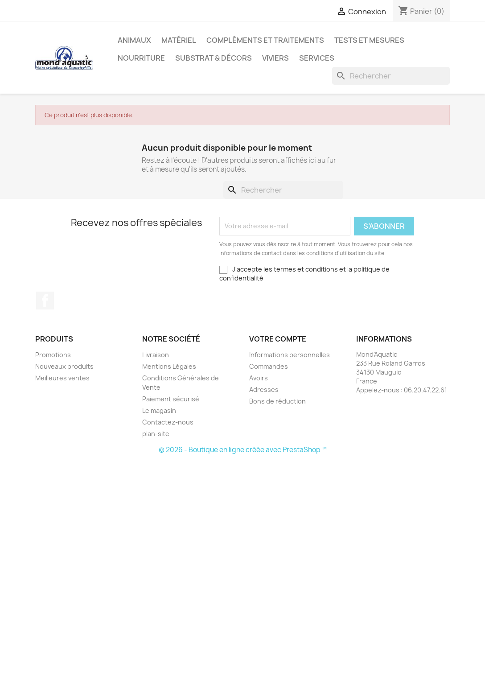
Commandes (268, 366)
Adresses (264, 389)
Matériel (178, 40)
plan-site (155, 433)
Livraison (155, 354)
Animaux (134, 40)
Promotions (53, 354)
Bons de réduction (277, 401)
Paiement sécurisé (170, 399)
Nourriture (141, 58)
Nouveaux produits (64, 366)
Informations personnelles (289, 354)
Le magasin (159, 410)
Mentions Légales (169, 366)
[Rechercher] (391, 76)
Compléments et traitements (265, 40)
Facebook (45, 300)
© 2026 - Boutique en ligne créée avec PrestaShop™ (243, 449)
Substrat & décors (213, 58)
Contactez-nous (167, 422)
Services (316, 58)
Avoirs (258, 378)
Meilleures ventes (62, 378)
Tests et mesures (369, 40)
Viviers (275, 58)
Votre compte (277, 339)
